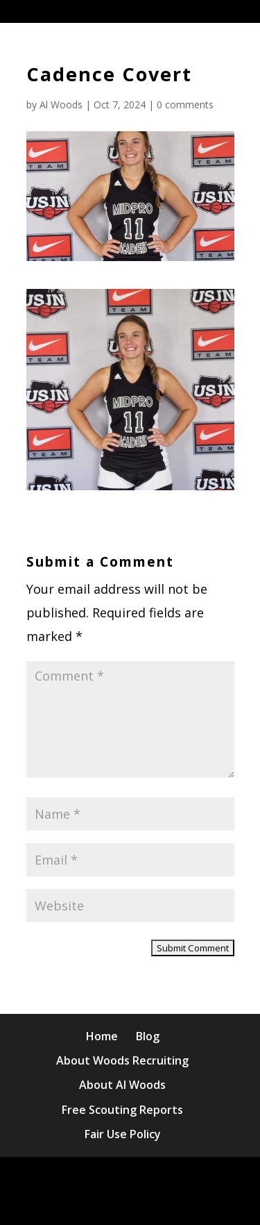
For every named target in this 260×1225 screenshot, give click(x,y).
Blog (147, 1036)
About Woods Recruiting (122, 1060)
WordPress (166, 1202)
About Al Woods (122, 1084)
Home (102, 1036)
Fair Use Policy (123, 1134)
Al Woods (61, 104)
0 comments (185, 104)
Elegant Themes (162, 1179)
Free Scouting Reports (122, 1109)
